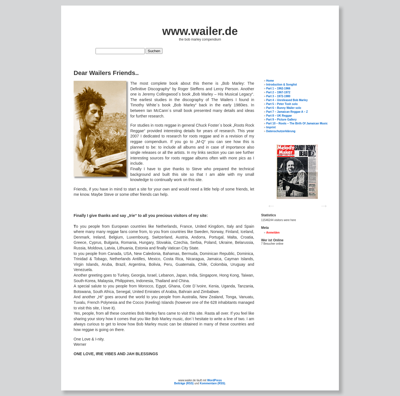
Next (322, 204)
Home (270, 80)
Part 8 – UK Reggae (279, 115)
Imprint (271, 127)
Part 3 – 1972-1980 (278, 96)
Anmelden (272, 232)
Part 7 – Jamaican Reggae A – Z (287, 111)
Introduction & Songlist (281, 84)
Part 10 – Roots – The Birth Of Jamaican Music (297, 123)
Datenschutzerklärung (280, 131)
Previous (269, 204)
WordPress (214, 380)
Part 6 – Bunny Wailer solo (283, 107)
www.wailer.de (200, 31)
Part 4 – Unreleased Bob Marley (287, 100)
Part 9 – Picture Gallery (281, 119)
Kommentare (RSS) (212, 383)
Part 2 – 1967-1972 (278, 92)
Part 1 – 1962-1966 (278, 88)
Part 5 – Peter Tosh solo (282, 104)
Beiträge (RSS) (184, 383)
